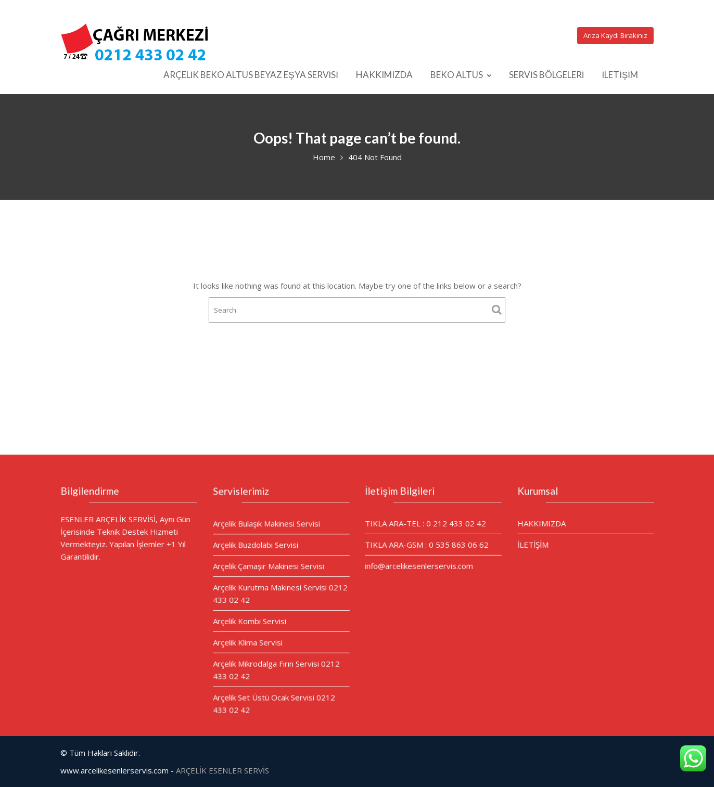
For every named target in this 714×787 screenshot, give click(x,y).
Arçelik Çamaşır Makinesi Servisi (268, 566)
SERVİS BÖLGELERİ (546, 74)
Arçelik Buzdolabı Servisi (255, 545)
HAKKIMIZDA (384, 74)
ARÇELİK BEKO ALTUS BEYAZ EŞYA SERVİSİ (251, 74)
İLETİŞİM (620, 74)
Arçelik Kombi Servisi (249, 620)
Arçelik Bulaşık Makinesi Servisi (266, 524)
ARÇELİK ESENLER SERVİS (222, 770)
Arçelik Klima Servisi (247, 642)
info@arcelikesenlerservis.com (419, 565)
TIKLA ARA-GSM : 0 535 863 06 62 (427, 544)
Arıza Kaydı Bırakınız (615, 35)
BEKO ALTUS (456, 74)
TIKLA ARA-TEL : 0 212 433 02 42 (426, 523)
